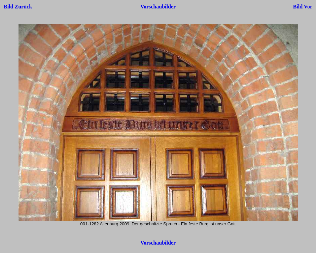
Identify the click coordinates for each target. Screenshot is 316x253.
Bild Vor (302, 6)
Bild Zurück (18, 6)
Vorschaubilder (158, 6)
